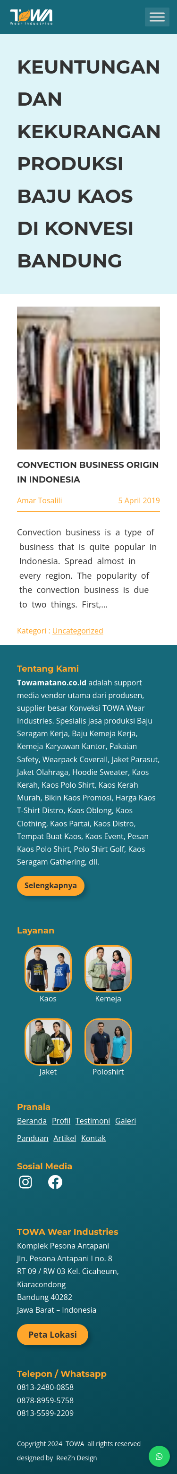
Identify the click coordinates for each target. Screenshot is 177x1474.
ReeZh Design (76, 1457)
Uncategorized (77, 630)
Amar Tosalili (39, 500)
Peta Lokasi (52, 1334)
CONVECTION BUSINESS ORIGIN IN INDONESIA (88, 472)
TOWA (75, 1443)
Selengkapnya (51, 885)
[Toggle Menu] (157, 16)
